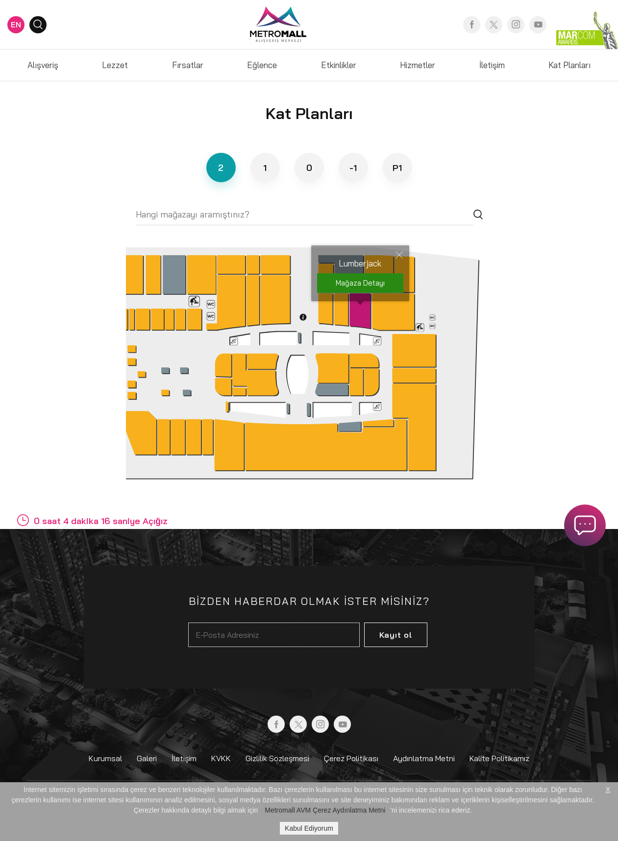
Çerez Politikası (351, 758)
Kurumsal (105, 758)
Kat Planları (569, 65)
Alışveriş (42, 65)
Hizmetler (417, 65)
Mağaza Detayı (360, 283)
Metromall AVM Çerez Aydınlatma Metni (325, 810)
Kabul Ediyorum (309, 828)
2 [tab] (220, 167)
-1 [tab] (353, 167)
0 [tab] (309, 167)
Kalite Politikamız (499, 758)
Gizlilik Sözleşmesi (277, 758)
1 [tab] (265, 167)
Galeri (147, 758)
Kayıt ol (395, 635)
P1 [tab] (397, 167)
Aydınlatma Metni (424, 758)
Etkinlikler (338, 65)
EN (16, 24)
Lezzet (115, 65)
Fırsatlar (187, 65)
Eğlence (262, 65)
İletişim (492, 65)
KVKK (221, 758)
